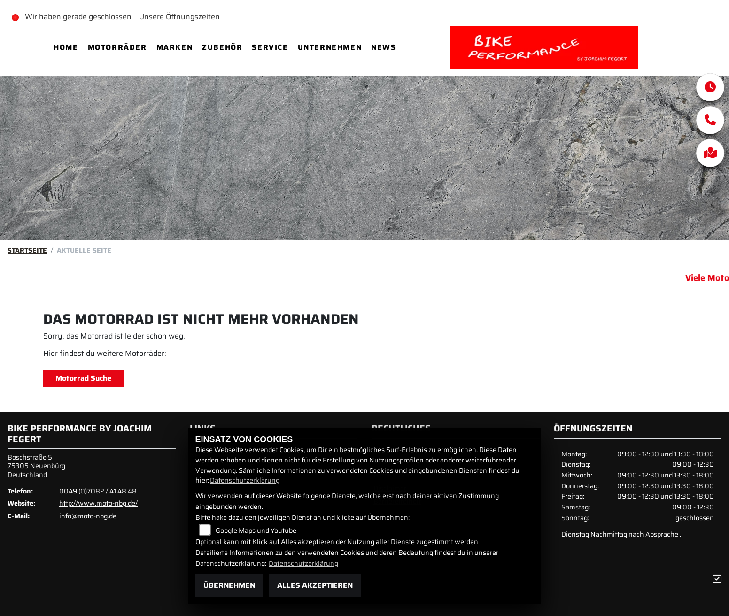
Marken (174, 47)
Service (270, 47)
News (383, 47)
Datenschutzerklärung (244, 480)
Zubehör (222, 47)
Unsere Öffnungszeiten (179, 17)
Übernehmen (229, 585)
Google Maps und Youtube (256, 530)
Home (66, 47)
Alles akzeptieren (315, 585)
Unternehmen (330, 47)
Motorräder (117, 47)
